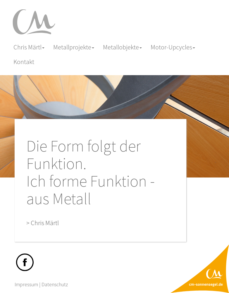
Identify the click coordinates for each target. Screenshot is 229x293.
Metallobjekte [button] (122, 47)
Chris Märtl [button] (28, 47)
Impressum (26, 284)
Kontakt (23, 61)
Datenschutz (55, 284)
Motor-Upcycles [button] (173, 47)
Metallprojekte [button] (73, 47)
